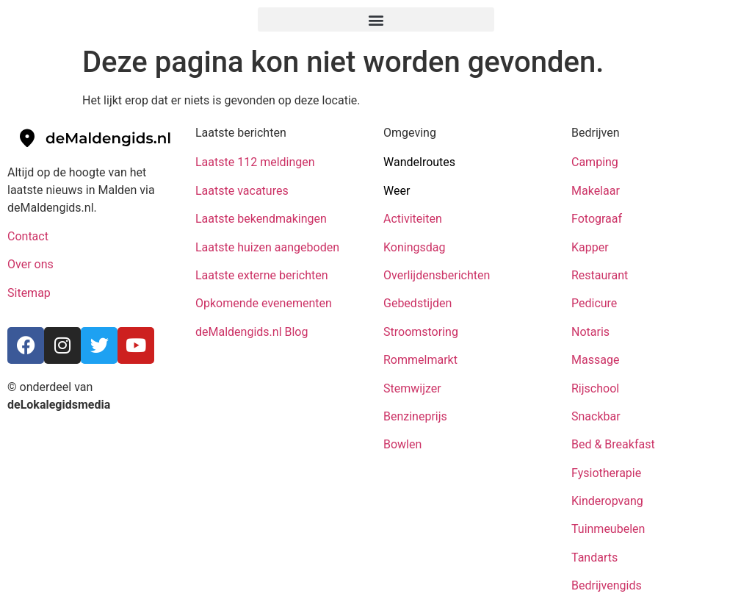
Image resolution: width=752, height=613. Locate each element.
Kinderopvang (607, 501)
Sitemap (30, 293)
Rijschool (595, 388)
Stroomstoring (420, 332)
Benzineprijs (415, 416)
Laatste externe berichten (261, 275)
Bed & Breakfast (613, 444)
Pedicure (594, 303)
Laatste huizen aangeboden (267, 247)
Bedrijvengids (606, 585)
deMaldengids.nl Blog (251, 332)
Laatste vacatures (242, 191)
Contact (27, 236)
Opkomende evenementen (263, 303)
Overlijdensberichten (438, 275)
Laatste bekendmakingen (261, 219)
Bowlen (402, 444)
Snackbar (596, 416)
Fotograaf (598, 219)
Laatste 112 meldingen (255, 162)
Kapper (591, 247)
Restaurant (599, 275)
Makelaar (595, 191)
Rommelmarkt (421, 360)
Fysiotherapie (606, 473)
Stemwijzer (412, 388)
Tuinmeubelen (608, 529)
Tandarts (594, 557)
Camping (596, 162)
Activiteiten (412, 219)
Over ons (30, 264)
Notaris (590, 332)
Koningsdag (414, 247)
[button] (376, 19)
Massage (595, 360)
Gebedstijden (417, 303)
